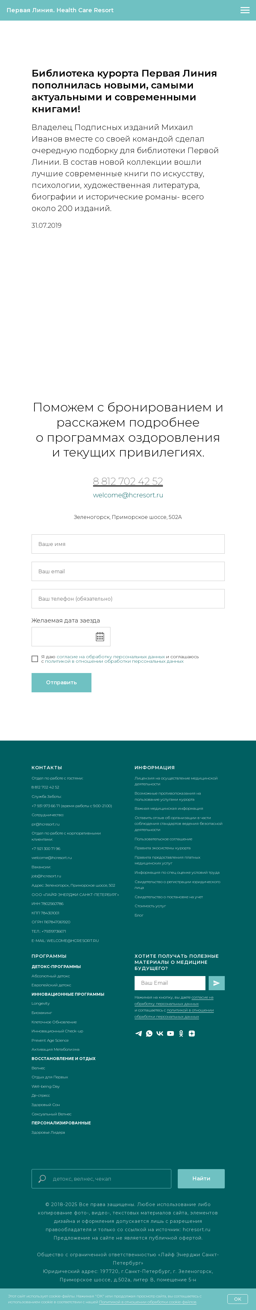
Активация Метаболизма (56, 1049)
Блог (139, 915)
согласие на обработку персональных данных (111, 657)
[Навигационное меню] (245, 10)
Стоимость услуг (150, 905)
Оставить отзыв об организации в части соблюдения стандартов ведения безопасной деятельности (179, 823)
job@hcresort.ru (46, 875)
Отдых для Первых (50, 1077)
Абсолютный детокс (51, 975)
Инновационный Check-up (57, 1031)
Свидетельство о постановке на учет (169, 896)
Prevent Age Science (50, 1040)
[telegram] (139, 1033)
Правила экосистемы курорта (163, 847)
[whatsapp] (149, 1033)
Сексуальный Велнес (51, 1114)
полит (52, 661)
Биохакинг (42, 1012)
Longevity (41, 1003)
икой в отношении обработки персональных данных (121, 661)
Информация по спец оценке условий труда (177, 872)
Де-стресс (41, 1095)
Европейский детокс (51, 984)
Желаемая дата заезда (66, 620)
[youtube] (170, 1033)
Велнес (38, 1068)
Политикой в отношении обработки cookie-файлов (147, 1301)
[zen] (192, 1033)
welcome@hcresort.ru (128, 495)
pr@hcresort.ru (46, 824)
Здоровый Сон (46, 1104)
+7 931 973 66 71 (46, 805)
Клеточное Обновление (54, 1021)
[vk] (160, 1033)
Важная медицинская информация (169, 808)
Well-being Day (46, 1086)
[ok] (181, 1033)
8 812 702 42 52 (128, 481)
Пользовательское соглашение (163, 838)
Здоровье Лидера (48, 1132)
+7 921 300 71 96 (46, 848)
